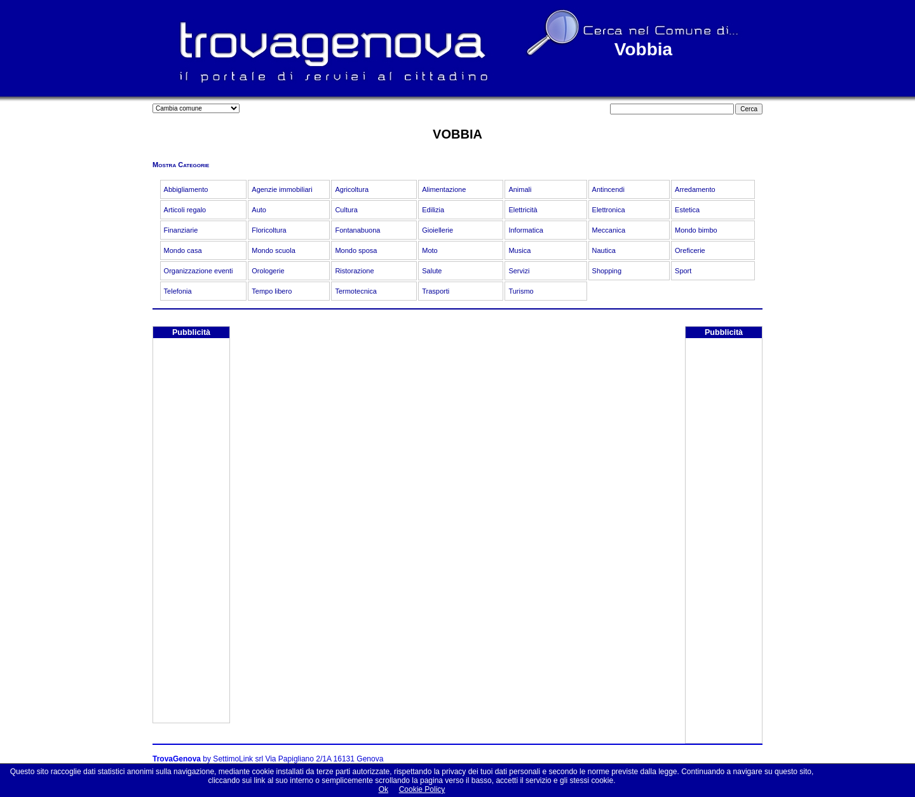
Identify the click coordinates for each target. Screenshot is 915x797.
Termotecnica (355, 291)
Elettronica (608, 210)
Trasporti (435, 291)
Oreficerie (690, 250)
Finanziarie (181, 230)
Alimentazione (444, 189)
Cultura (346, 210)
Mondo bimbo (696, 230)
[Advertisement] (191, 532)
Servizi (518, 271)
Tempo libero (272, 291)
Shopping (607, 271)
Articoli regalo (185, 210)
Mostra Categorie (180, 164)
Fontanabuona (357, 230)
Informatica (525, 230)
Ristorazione (354, 271)
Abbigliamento (186, 189)
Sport (683, 271)
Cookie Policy (422, 789)
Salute (432, 271)
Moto (429, 250)
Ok (383, 789)
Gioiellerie (437, 230)
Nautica (604, 250)
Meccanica (609, 230)
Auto (259, 210)
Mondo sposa (356, 250)
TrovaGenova (176, 758)
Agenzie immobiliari (282, 189)
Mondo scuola (273, 250)
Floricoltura (269, 230)
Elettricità (522, 210)
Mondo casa (183, 250)
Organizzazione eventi (198, 271)
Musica (519, 250)
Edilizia (433, 210)
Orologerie (268, 271)
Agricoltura (352, 189)
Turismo (520, 291)
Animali (519, 189)
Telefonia (178, 291)
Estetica (687, 210)
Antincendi (608, 189)
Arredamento (695, 189)
